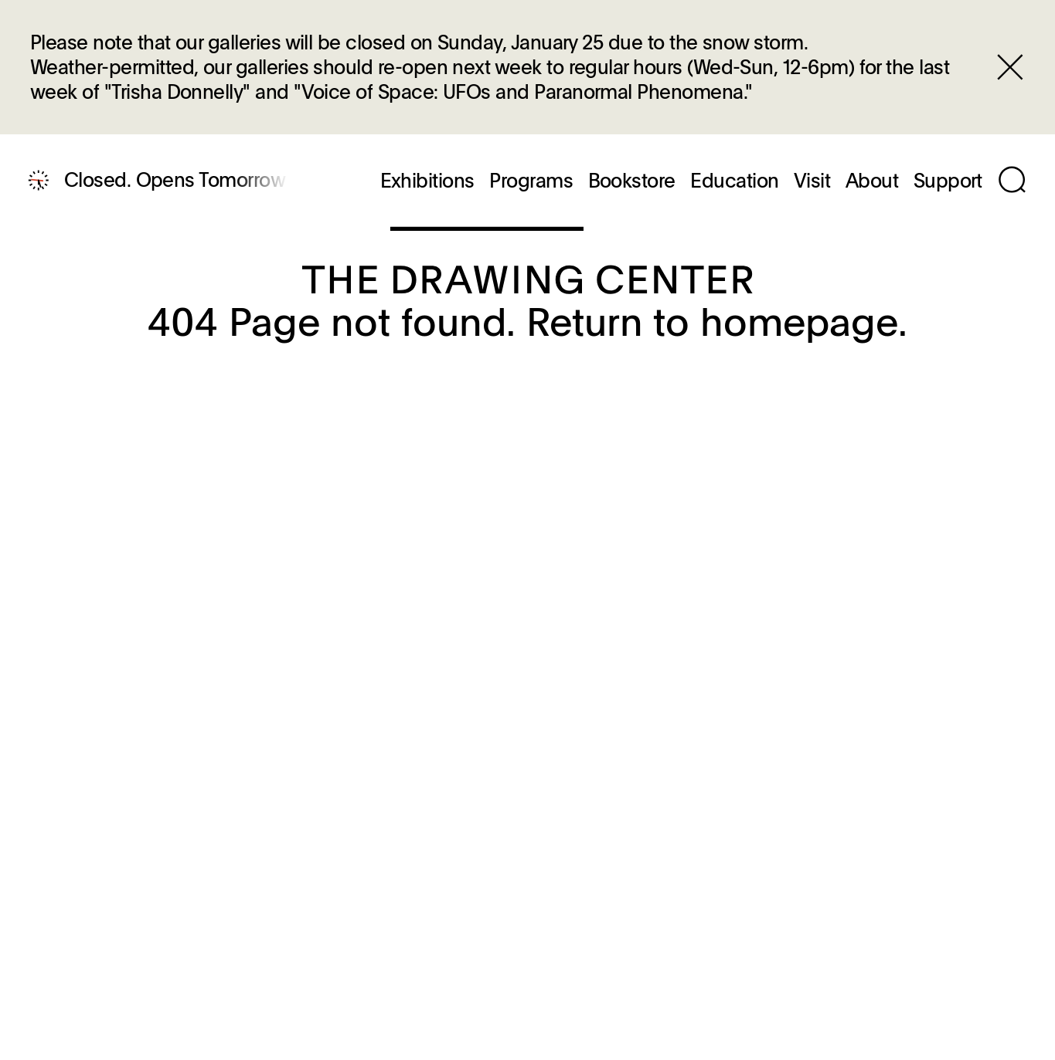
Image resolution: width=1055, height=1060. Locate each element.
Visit (812, 180)
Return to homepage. (716, 320)
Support (948, 180)
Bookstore (632, 180)
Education (734, 180)
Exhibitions (427, 180)
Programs (531, 180)
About (872, 180)
